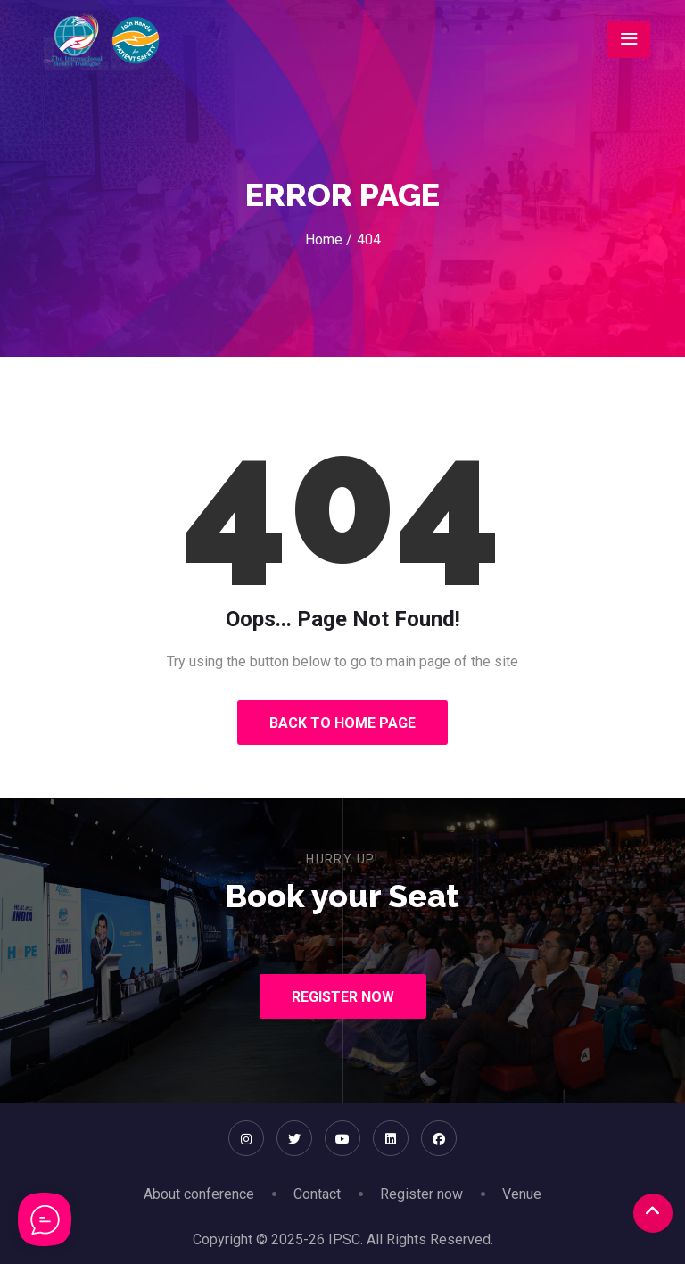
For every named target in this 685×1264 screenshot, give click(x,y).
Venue (521, 1194)
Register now (421, 1194)
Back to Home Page (342, 723)
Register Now (343, 996)
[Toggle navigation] (628, 39)
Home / (328, 239)
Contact (317, 1194)
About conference (199, 1194)
